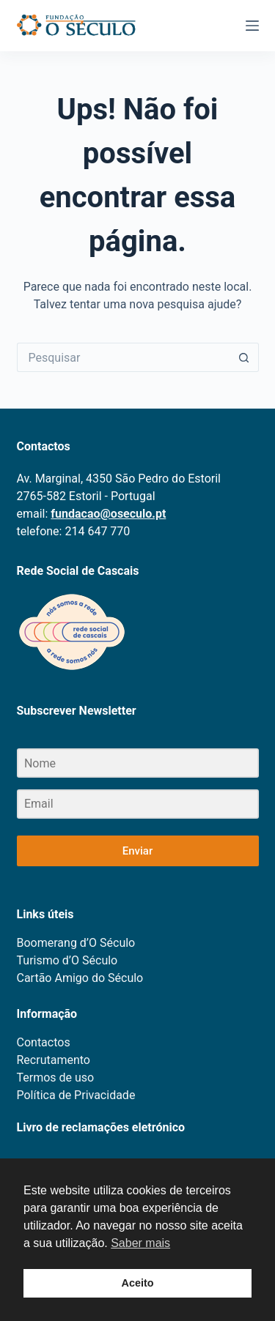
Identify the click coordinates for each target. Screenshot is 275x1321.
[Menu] (252, 25)
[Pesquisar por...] (123, 357)
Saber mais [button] (140, 1243)
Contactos (43, 1042)
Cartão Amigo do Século (80, 978)
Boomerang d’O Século (76, 943)
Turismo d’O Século (67, 960)
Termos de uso (56, 1077)
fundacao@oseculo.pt (108, 514)
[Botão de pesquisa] (244, 357)
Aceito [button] (138, 1283)
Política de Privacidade (76, 1095)
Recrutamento (53, 1060)
